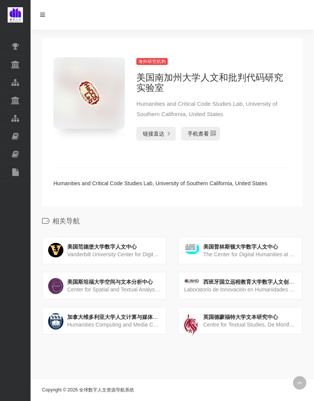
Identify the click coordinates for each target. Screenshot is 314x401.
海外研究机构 (152, 61)
